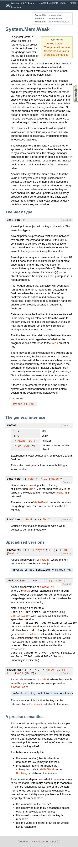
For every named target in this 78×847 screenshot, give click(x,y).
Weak (18, 220)
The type (53, 43)
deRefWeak (14, 479)
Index (63, 3)
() (35, 441)
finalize (13, 520)
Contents (53, 3)
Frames (72, 3)
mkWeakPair (15, 670)
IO (30, 441)
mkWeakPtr (14, 550)
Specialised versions (56, 51)
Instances (17, 398)
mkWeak (12, 425)
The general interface (57, 47)
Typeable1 (20, 404)
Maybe (21, 441)
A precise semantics (56, 54)
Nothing (61, 492)
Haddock (38, 841)
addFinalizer (16, 581)
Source (42, 3)
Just (31, 489)
